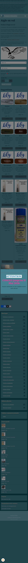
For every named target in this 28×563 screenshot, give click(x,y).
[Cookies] (3, 560)
